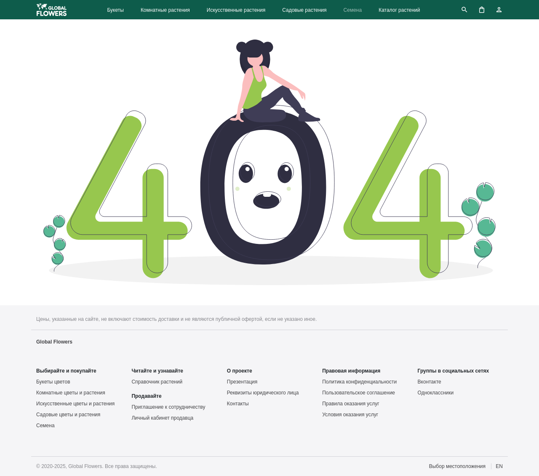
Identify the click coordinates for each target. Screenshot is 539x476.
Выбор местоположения (457, 466)
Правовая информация (351, 371)
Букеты (115, 10)
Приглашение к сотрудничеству (168, 407)
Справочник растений (156, 382)
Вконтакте (429, 382)
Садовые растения (304, 10)
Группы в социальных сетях (453, 371)
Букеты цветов (53, 382)
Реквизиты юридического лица (263, 393)
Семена (353, 10)
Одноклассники (436, 393)
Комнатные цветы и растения (70, 393)
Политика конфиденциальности (359, 382)
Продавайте (146, 396)
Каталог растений (399, 10)
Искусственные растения (236, 10)
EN (499, 466)
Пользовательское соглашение (358, 393)
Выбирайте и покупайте (66, 371)
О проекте (239, 371)
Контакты (238, 404)
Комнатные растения (165, 10)
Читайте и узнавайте (157, 371)
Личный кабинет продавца (162, 418)
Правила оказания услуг (350, 404)
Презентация (242, 382)
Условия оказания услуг (350, 415)
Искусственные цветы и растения (75, 404)
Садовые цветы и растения (68, 415)
